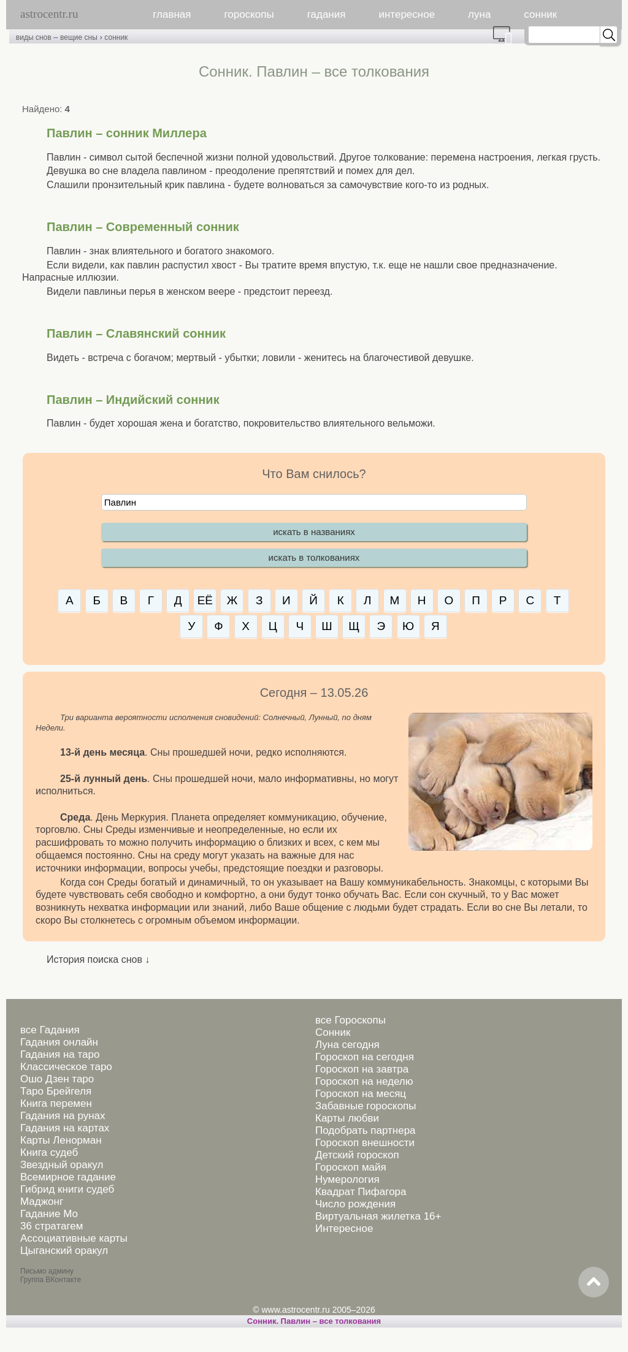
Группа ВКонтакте (50, 1279)
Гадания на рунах (62, 1116)
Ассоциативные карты (74, 1238)
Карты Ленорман (61, 1140)
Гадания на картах (64, 1128)
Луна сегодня (347, 1044)
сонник (540, 14)
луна (479, 14)
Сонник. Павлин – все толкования (314, 1321)
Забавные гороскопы (365, 1106)
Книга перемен (56, 1103)
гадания (326, 14)
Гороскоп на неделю (364, 1081)
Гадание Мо (49, 1214)
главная (172, 14)
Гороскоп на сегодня (364, 1057)
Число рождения (355, 1204)
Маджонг (41, 1201)
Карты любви (347, 1118)
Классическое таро (66, 1067)
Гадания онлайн (59, 1042)
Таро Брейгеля (55, 1091)
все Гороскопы (350, 1020)
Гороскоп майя (350, 1167)
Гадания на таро (59, 1054)
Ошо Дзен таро (57, 1079)
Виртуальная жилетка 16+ (378, 1216)
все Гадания (50, 1030)
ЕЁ (205, 600)
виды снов (34, 37)
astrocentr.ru (49, 13)
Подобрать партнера (365, 1130)
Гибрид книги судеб (67, 1189)
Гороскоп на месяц (360, 1093)
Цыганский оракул (64, 1250)
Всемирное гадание (68, 1177)
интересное (406, 14)
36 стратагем (51, 1226)
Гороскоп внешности (365, 1143)
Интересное (344, 1228)
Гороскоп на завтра (361, 1069)
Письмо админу (47, 1271)
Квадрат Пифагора (361, 1192)
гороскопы (249, 14)
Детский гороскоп (357, 1155)
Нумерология (347, 1179)
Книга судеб (49, 1152)
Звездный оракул (61, 1165)
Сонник (332, 1032)
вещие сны (79, 37)
